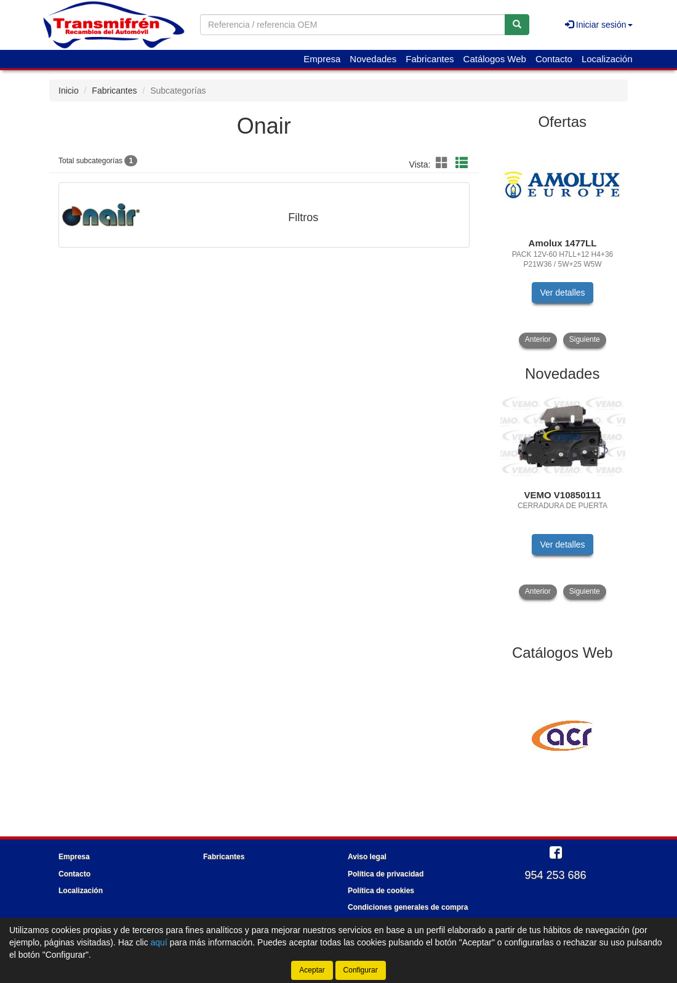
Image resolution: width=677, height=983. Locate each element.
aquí (159, 942)
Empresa (321, 59)
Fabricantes (430, 59)
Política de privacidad (385, 874)
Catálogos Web (494, 59)
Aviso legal (367, 856)
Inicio (68, 90)
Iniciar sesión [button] (599, 25)
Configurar (360, 970)
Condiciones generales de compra (408, 907)
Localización (607, 59)
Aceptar (311, 970)
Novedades (373, 59)
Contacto (553, 59)
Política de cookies (381, 890)
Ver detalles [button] (562, 292)
